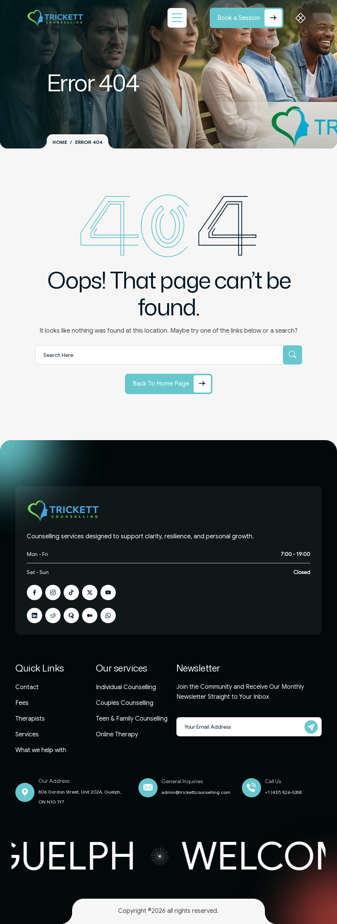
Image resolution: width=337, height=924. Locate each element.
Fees (22, 703)
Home (60, 142)
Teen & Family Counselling (132, 719)
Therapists (30, 719)
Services (27, 734)
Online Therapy (117, 734)
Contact (27, 687)
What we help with (40, 750)
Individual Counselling (126, 687)
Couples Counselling (124, 703)
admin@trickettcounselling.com (195, 792)
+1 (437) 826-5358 (283, 792)
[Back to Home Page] (168, 384)
